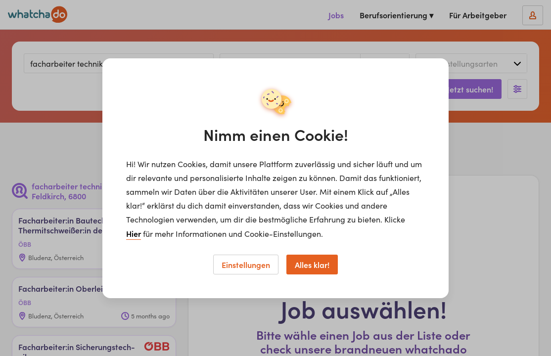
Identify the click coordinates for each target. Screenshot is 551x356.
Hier (133, 233)
